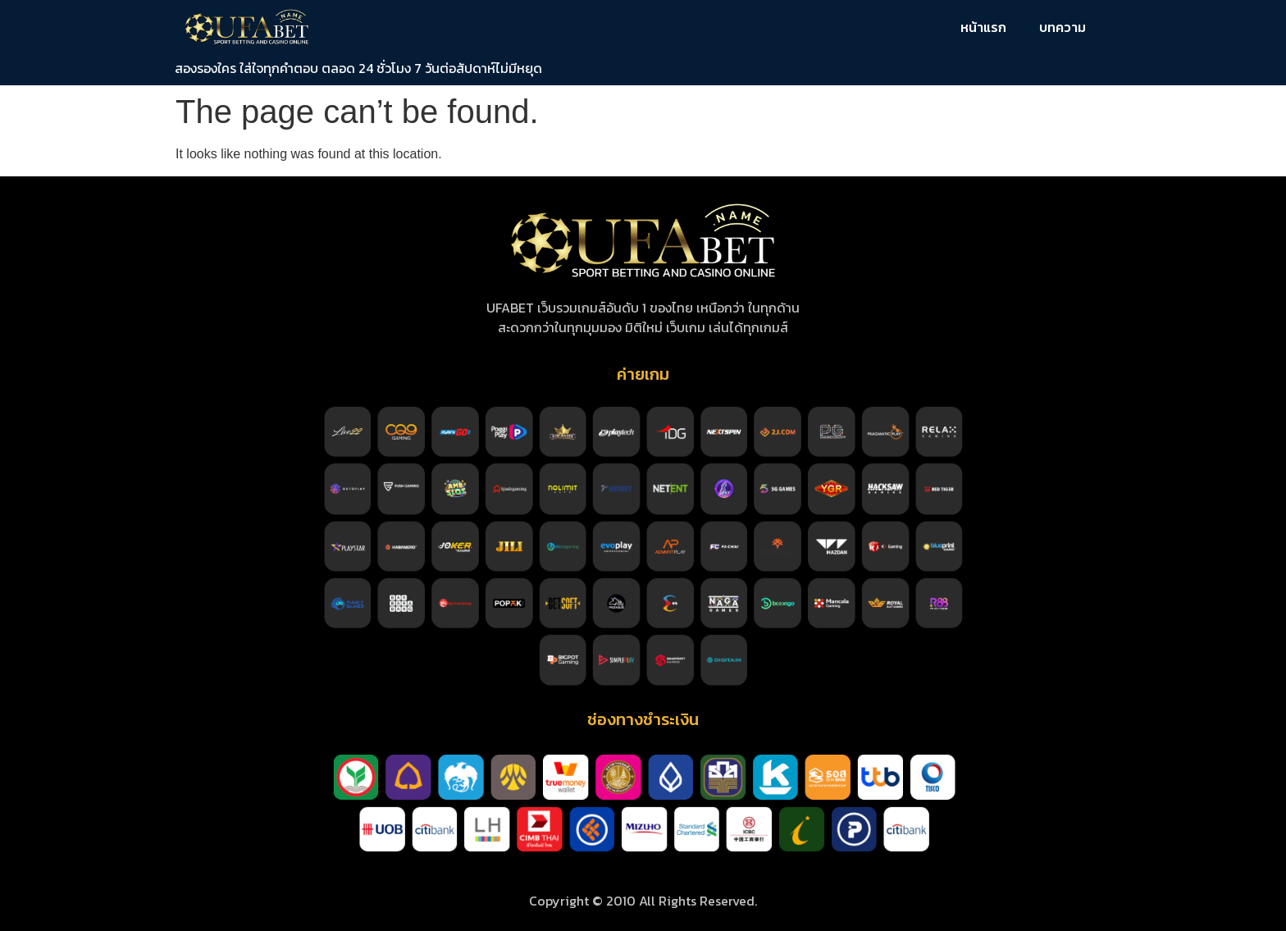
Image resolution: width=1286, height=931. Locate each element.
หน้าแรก (983, 27)
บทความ (1062, 27)
